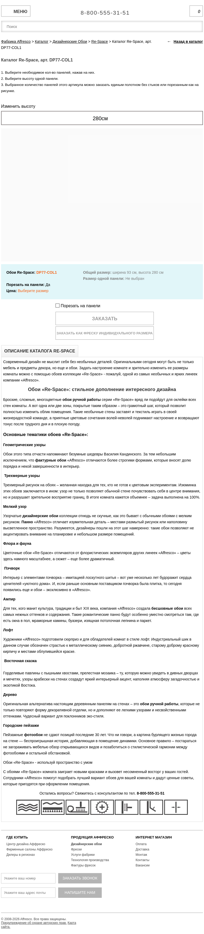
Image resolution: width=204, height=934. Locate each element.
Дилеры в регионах (20, 855)
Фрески (76, 849)
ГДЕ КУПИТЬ (17, 837)
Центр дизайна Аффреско (25, 844)
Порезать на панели (78, 306)
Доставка (142, 849)
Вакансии (142, 865)
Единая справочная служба (102, 11)
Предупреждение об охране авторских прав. (34, 923)
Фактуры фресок (83, 865)
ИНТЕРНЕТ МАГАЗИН (153, 837)
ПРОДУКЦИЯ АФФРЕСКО (92, 837)
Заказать (104, 318)
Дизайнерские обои (86, 844)
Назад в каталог (188, 41)
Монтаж (141, 855)
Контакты (142, 860)
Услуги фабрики (83, 855)
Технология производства (90, 860)
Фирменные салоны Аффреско (29, 849)
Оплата (140, 844)
